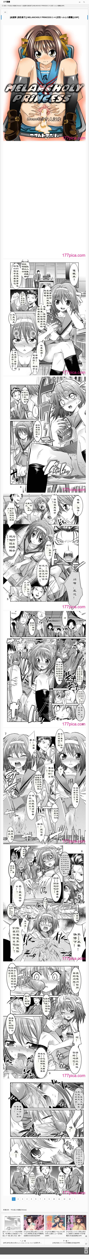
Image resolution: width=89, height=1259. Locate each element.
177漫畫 (6, 2)
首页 (4, 5)
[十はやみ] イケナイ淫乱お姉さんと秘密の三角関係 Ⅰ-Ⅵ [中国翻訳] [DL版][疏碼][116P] (76, 1234)
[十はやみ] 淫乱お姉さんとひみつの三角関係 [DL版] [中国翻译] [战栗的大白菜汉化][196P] (34, 1234)
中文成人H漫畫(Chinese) (14, 5)
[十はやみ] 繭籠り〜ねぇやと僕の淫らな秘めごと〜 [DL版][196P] (55, 1234)
